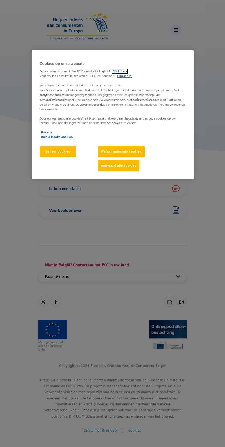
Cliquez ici (124, 76)
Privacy (46, 132)
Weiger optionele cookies (121, 151)
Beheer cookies (57, 151)
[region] (113, 114)
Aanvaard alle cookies (118, 165)
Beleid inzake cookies (57, 136)
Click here (119, 71)
